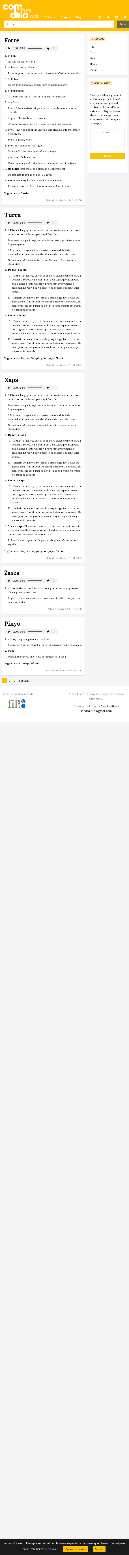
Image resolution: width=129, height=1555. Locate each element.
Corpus (65, 17)
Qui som (49, 17)
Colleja (25, 663)
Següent (24, 680)
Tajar (93, 52)
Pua (92, 58)
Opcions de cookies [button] (75, 1549)
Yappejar (49, 358)
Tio (92, 46)
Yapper (25, 358)
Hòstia (35, 663)
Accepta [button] (99, 1549)
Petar (93, 70)
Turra (60, 551)
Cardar (25, 193)
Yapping (36, 358)
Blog (78, 17)
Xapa (59, 358)
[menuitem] (50, 17)
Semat (94, 64)
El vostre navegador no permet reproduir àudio (31, 48)
